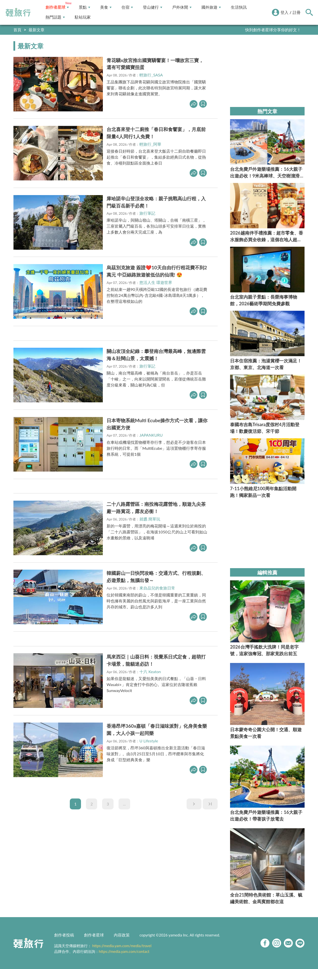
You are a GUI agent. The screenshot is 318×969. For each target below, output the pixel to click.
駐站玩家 (83, 17)
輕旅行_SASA (151, 74)
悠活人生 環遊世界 (155, 282)
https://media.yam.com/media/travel (121, 945)
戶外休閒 (182, 7)
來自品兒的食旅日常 (157, 588)
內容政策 (122, 935)
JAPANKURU (150, 435)
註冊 (297, 12)
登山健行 (152, 7)
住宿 (127, 7)
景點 (84, 7)
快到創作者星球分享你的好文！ (273, 29)
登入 (284, 12)
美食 (106, 7)
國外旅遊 (211, 7)
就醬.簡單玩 (149, 519)
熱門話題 (55, 17)
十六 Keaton (150, 671)
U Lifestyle (148, 740)
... (124, 803)
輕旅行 (18, 12)
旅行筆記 (147, 213)
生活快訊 (239, 7)
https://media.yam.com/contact (124, 951)
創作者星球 (57, 7)
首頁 (17, 29)
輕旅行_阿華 (150, 144)
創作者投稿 (64, 935)
